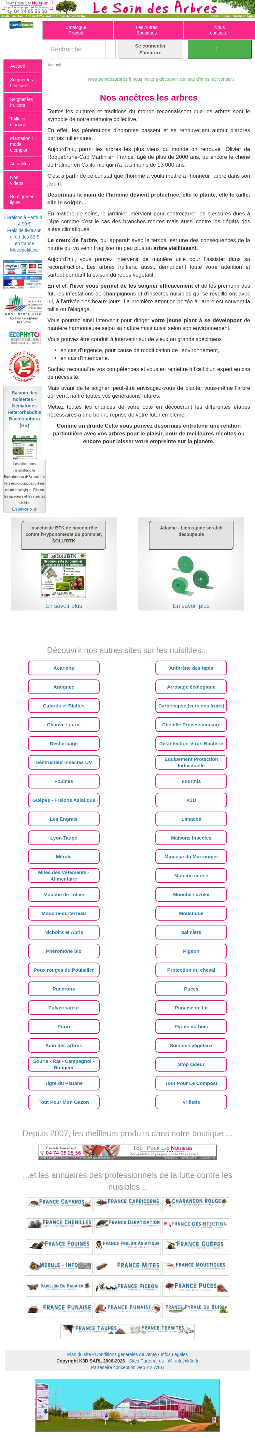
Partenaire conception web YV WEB (127, 1367)
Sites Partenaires (146, 1360)
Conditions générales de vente (126, 1354)
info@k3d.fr (187, 1360)
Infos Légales (174, 1354)
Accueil (54, 65)
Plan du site (79, 1354)
